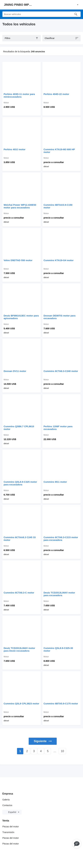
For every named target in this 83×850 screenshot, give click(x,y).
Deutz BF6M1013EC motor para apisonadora (21, 317)
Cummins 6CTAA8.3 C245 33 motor (20, 538)
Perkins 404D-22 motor (56, 94)
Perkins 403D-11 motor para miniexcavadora (19, 95)
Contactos (7, 805)
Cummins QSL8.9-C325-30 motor (58, 649)
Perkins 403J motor (14, 149)
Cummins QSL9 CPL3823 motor (21, 703)
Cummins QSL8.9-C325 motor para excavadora (20, 483)
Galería (6, 799)
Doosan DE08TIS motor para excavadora (60, 317)
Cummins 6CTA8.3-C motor (19, 592)
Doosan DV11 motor (15, 371)
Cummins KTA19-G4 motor (59, 260)
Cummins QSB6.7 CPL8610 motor (19, 427)
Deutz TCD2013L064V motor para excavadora (59, 594)
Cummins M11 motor (55, 481)
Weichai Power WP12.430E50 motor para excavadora (20, 206)
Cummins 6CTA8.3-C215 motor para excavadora (61, 538)
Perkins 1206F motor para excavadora (58, 427)
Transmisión (8, 832)
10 (62, 751)
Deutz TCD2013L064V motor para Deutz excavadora (19, 649)
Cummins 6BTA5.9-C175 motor (61, 703)
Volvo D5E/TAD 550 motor (18, 260)
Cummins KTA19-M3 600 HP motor (59, 150)
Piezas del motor (10, 826)
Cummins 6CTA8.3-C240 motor (61, 371)
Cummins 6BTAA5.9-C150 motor (58, 206)
